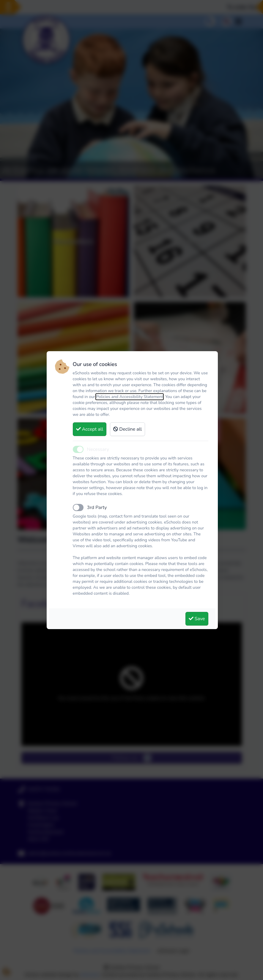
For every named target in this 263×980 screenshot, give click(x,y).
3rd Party (97, 507)
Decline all (127, 429)
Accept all (89, 429)
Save (197, 618)
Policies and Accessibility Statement (129, 397)
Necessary (98, 449)
